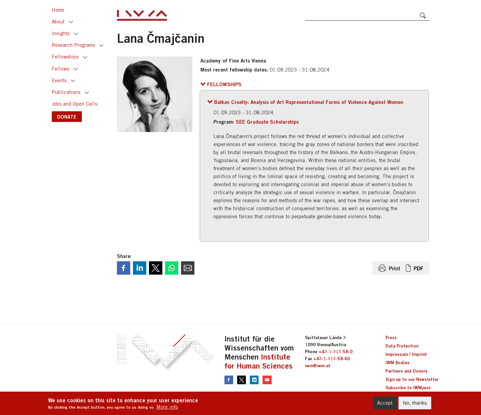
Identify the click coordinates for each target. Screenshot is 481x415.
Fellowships (65, 56)
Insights (60, 33)
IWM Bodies (397, 362)
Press (391, 337)
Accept (384, 404)
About (58, 21)
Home (58, 10)
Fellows (60, 69)
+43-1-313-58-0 (335, 351)
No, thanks (415, 404)
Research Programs (73, 45)
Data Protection (402, 346)
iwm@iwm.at (317, 365)
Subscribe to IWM (407, 387)
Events (59, 80)
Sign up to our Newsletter (412, 379)
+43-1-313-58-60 (331, 358)
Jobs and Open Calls (74, 104)
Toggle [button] (71, 22)
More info (167, 408)
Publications (66, 92)
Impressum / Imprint (406, 354)
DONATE (66, 117)
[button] (221, 84)
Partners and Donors (406, 371)
